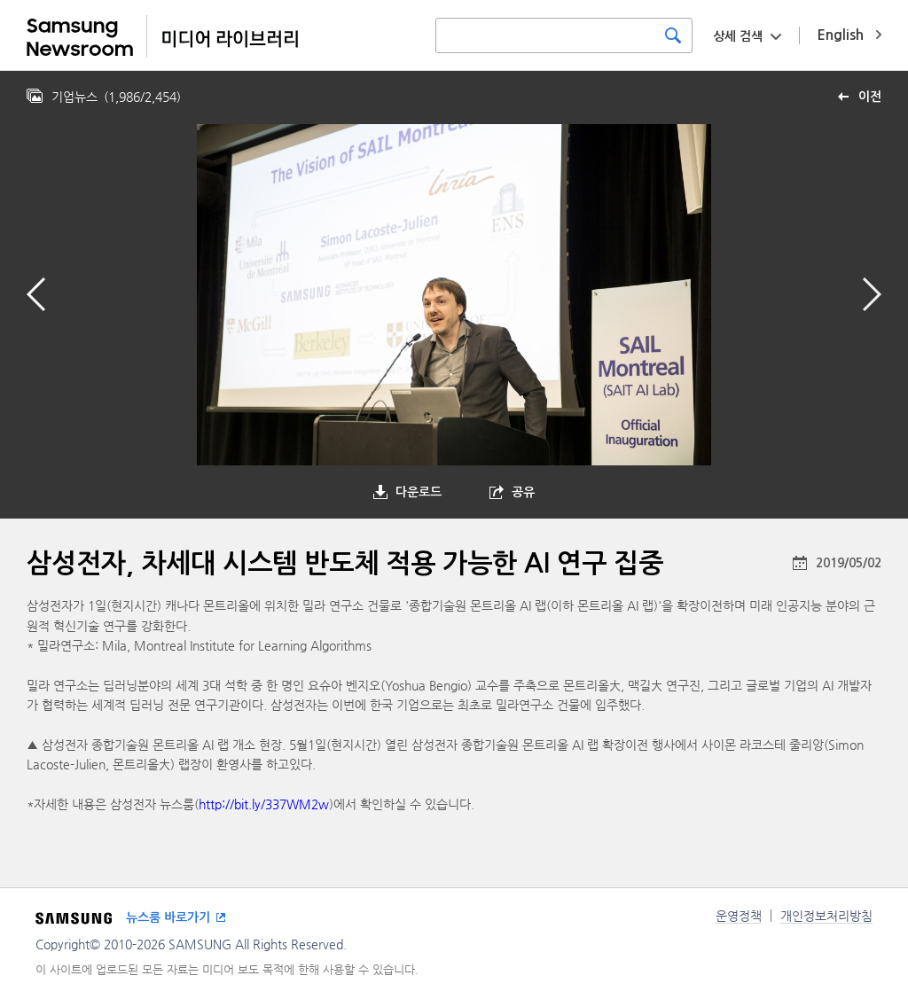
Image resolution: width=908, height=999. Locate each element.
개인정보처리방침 (826, 916)
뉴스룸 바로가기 (168, 917)
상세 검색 (738, 36)
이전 (869, 96)
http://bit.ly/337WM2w (264, 804)
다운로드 (418, 492)
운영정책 (739, 916)
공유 (523, 492)
